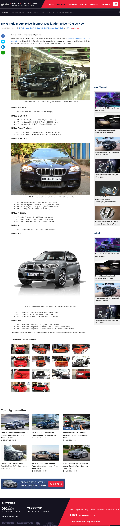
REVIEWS (83, 4)
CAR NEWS (61, 4)
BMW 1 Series (59, 28)
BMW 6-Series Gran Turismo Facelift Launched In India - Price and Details (45, 466)
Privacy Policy (83, 509)
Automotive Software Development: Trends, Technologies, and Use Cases (105, 199)
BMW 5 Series (49, 28)
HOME (51, 4)
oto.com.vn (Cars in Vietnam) (11, 511)
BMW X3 (40, 28)
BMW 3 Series (24, 28)
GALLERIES (105, 4)
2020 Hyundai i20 (48, 12)
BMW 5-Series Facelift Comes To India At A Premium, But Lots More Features (14, 435)
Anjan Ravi (74, 28)
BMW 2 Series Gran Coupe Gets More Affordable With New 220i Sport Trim (75, 466)
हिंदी (116, 4)
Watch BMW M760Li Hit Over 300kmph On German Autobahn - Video (76, 435)
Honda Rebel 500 (18, 12)
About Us (73, 509)
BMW (67, 28)
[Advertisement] (107, 52)
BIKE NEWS (73, 4)
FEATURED (94, 4)
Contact (92, 509)
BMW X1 (33, 28)
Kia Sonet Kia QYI (32, 12)
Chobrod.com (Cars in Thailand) (38, 511)
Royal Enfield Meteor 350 (65, 12)
